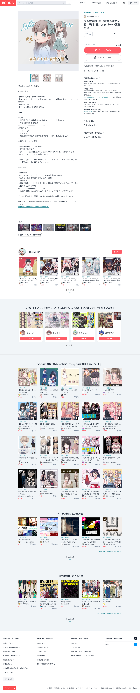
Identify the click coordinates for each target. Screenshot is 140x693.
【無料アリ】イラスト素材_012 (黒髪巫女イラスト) (28, 279)
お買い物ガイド (42, 647)
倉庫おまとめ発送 (43, 660)
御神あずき (109, 333)
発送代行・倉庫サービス (11, 656)
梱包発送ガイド (8, 660)
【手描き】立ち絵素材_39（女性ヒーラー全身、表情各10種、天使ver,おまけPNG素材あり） (91, 279)
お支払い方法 (90, 125)
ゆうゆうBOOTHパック (106, 97)
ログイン (83, 3)
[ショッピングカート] (124, 3)
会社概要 (49, 688)
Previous (20, 41)
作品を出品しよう (112, 3)
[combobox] (41, 3)
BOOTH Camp (8, 672)
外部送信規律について (107, 688)
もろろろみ (83, 333)
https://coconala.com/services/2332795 (33, 207)
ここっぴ (29, 333)
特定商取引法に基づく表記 (93, 133)
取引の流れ (90, 121)
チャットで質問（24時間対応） (82, 651)
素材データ (87, 12)
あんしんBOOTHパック (91, 97)
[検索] (64, 2)
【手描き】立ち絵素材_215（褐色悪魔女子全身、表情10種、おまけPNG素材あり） (112, 279)
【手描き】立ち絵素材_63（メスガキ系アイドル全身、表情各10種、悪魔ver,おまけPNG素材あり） (70, 279)
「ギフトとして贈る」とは (95, 71)
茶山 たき (56, 333)
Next (77, 41)
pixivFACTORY (88, 111)
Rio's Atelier (34, 252)
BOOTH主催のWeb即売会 (46, 664)
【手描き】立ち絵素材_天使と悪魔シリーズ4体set (49, 279)
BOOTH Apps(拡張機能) (11, 647)
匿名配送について (9, 651)
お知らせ (74, 643)
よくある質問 (75, 647)
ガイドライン (80, 688)
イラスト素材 (99, 12)
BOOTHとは (96, 3)
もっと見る (70, 347)
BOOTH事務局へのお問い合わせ (82, 656)
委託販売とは (7, 664)
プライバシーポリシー (92, 688)
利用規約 (57, 688)
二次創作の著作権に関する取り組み (15, 668)
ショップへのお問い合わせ (93, 137)
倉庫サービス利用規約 (67, 688)
